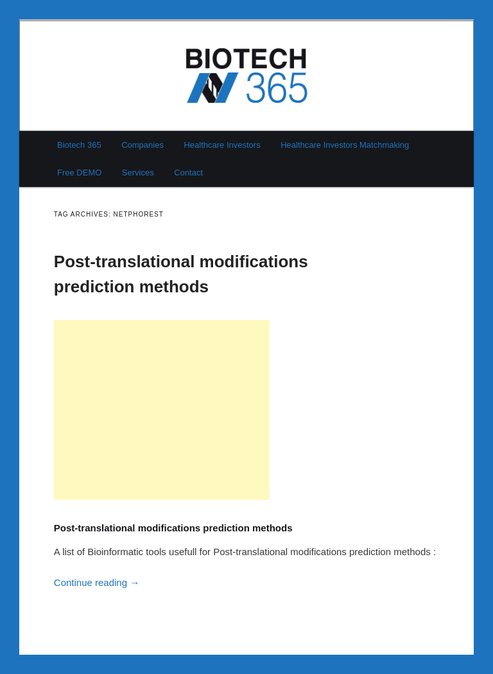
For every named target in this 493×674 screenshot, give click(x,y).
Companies (142, 145)
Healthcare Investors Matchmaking (345, 145)
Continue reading (96, 582)
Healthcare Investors (222, 145)
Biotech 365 (79, 145)
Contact (188, 172)
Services (138, 172)
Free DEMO (79, 172)
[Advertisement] (162, 410)
